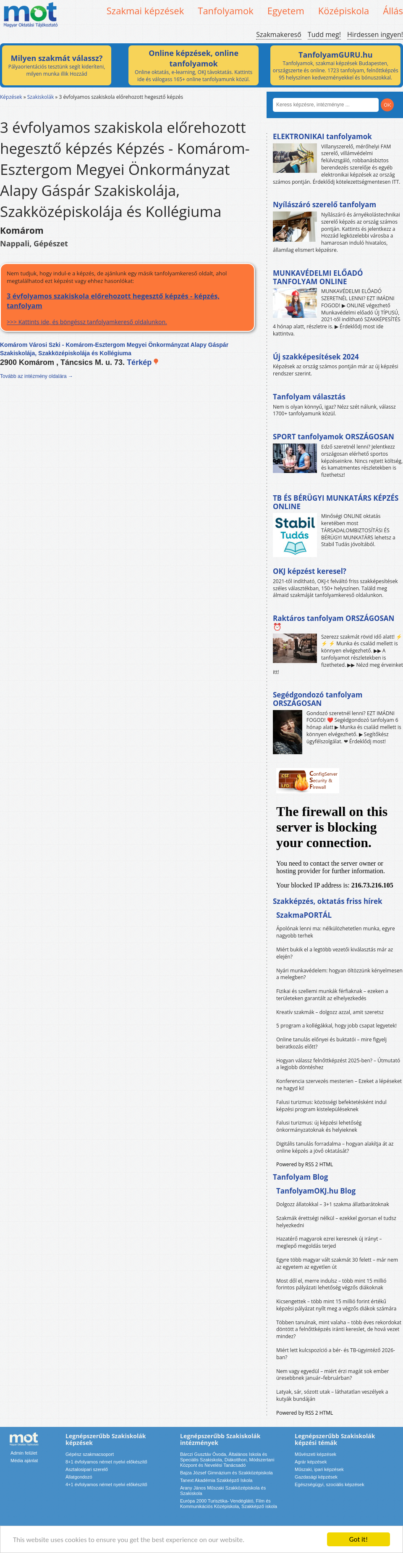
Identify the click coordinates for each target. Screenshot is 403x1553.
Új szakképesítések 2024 (316, 357)
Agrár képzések (311, 1461)
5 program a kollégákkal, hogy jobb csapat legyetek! (336, 1025)
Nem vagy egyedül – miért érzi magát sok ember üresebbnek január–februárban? (332, 1375)
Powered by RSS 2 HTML (304, 1164)
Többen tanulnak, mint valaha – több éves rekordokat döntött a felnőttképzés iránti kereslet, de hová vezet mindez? (338, 1329)
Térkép (143, 362)
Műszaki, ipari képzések (319, 1469)
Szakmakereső (278, 34)
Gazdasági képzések (316, 1476)
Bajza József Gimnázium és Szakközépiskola (226, 1472)
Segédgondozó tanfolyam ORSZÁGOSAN (317, 699)
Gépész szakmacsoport (89, 1454)
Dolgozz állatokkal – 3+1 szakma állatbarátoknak (332, 1204)
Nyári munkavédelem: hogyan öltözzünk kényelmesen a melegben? (339, 974)
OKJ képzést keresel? (309, 571)
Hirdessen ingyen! (375, 34)
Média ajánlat (24, 1460)
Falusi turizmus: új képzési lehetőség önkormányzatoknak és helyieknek (318, 1126)
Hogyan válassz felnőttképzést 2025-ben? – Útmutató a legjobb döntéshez (338, 1064)
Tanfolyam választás (309, 396)
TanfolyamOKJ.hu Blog (316, 1191)
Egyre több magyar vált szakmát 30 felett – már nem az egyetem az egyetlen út (337, 1263)
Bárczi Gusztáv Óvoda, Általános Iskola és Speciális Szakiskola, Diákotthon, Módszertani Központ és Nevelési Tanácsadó (227, 1460)
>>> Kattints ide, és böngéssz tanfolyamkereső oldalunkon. (127, 308)
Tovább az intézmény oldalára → (36, 376)
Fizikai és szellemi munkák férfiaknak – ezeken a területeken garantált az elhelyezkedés (332, 995)
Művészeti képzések (315, 1454)
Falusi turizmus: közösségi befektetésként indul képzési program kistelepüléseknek (331, 1106)
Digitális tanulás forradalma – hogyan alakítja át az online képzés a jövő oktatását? (335, 1147)
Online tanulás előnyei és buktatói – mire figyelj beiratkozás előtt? (331, 1043)
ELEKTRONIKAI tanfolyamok (322, 136)
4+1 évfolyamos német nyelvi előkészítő (106, 1484)
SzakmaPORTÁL (304, 915)
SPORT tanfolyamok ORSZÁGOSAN (333, 436)
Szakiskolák (40, 96)
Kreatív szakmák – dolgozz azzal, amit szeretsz (330, 1012)
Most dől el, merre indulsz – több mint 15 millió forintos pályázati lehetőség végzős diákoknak (331, 1284)
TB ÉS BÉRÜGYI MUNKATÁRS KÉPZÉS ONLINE (335, 502)
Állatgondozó (78, 1476)
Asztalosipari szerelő (86, 1469)
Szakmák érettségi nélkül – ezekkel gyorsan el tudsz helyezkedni (336, 1222)
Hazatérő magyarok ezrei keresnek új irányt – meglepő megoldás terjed (329, 1242)
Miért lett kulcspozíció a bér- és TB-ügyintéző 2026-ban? (335, 1354)
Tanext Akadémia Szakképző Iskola (216, 1480)
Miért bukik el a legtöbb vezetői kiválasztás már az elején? (334, 953)
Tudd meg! (324, 34)
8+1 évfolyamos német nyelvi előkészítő (106, 1461)
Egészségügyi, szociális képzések (329, 1484)
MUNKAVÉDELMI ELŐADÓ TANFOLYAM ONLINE (318, 277)
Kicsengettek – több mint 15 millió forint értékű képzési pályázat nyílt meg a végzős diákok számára (336, 1305)
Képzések (11, 96)
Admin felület (23, 1452)
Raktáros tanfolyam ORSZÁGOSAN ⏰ (333, 622)
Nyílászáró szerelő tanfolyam (324, 204)
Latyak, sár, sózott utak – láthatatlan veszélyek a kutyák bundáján (332, 1395)
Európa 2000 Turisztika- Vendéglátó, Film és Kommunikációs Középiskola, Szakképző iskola (228, 1503)
